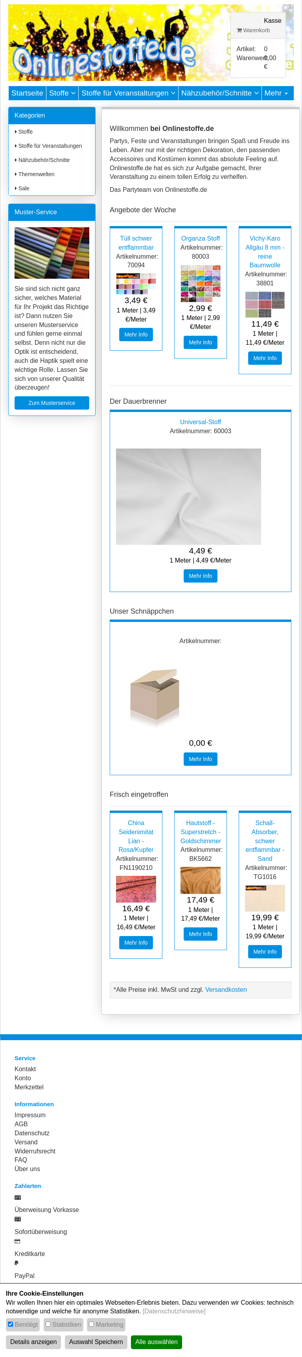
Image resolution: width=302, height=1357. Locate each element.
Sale (22, 188)
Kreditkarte (30, 1253)
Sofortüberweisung (41, 1231)
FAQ (21, 1160)
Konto (23, 1078)
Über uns (27, 1169)
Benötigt (26, 1324)
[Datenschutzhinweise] (174, 1311)
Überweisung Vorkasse (47, 1209)
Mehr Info (135, 334)
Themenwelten (34, 174)
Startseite (27, 93)
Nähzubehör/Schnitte (220, 93)
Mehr (276, 93)
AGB (21, 1124)
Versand (26, 1142)
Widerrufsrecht (35, 1151)
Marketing (109, 1324)
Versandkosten (226, 989)
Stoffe (62, 93)
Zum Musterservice (51, 403)
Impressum (30, 1115)
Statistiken (66, 1324)
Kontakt (25, 1069)
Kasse (272, 20)
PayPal (25, 1275)
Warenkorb (253, 30)
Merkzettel (29, 1087)
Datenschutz (32, 1133)
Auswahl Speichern (96, 1342)
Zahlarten (28, 1185)
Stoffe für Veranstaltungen (128, 93)
